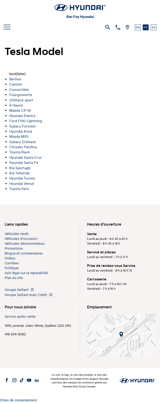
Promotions (14, 248)
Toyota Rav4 (19, 152)
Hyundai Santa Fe (23, 162)
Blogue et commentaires (24, 253)
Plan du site (14, 278)
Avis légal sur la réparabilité (26, 273)
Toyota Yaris (19, 188)
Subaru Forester (22, 126)
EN (138, 27)
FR (145, 27)
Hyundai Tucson (22, 178)
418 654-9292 (15, 334)
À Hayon (16, 105)
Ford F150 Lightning (25, 121)
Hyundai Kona (20, 131)
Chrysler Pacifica (23, 147)
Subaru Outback (22, 142)
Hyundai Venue (21, 183)
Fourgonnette (20, 95)
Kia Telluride (19, 173)
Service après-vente (20, 316)
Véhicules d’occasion (21, 239)
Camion (15, 84)
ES (153, 27)
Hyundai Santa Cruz (25, 157)
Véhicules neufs (17, 234)
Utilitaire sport (21, 100)
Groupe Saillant (19, 290)
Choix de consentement (18, 400)
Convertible (19, 89)
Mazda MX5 (18, 136)
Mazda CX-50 (20, 110)
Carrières (12, 263)
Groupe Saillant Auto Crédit (29, 295)
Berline (15, 79)
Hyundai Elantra (22, 116)
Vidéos (10, 258)
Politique (12, 268)
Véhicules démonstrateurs (25, 243)
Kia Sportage (19, 168)
